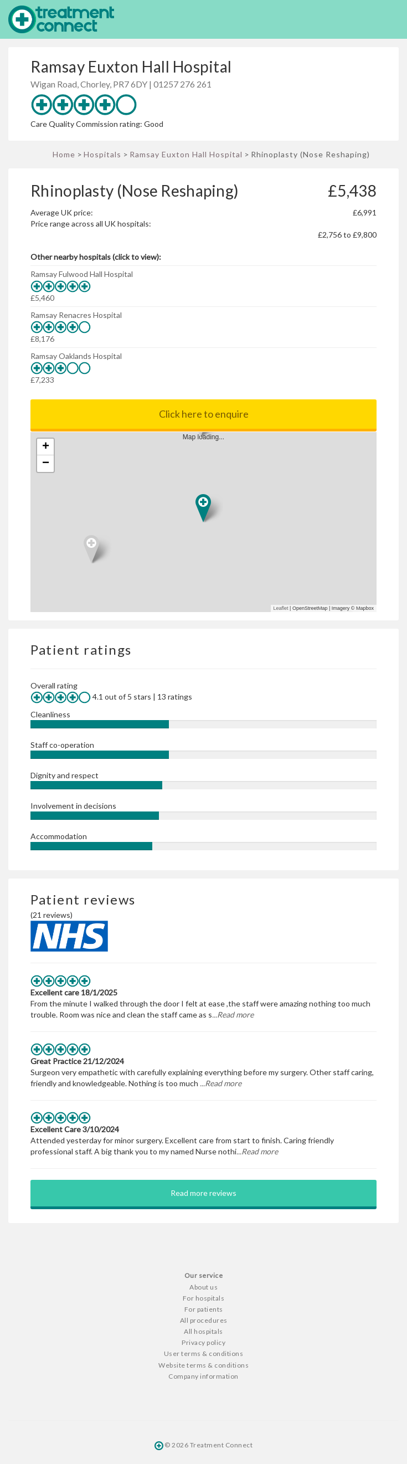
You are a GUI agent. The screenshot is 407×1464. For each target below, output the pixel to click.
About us (203, 1287)
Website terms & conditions (203, 1365)
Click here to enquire (204, 414)
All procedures (204, 1320)
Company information (203, 1376)
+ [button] (45, 447)
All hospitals (203, 1331)
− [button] (45, 463)
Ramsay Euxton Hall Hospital (186, 154)
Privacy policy (203, 1342)
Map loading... (208, 522)
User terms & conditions (204, 1353)
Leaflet (281, 608)
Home (64, 154)
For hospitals (204, 1298)
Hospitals (102, 154)
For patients (203, 1309)
